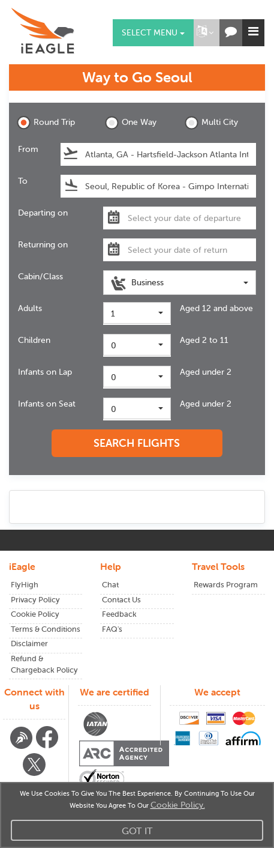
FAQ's (112, 629)
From (28, 149)
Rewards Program (226, 585)
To (23, 180)
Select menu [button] (153, 32)
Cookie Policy (35, 614)
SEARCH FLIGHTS (137, 443)
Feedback (119, 614)
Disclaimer (29, 643)
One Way (130, 123)
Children (34, 340)
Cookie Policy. (177, 804)
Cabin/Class (40, 276)
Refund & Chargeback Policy (44, 664)
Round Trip (46, 123)
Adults (30, 308)
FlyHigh (24, 585)
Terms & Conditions (45, 629)
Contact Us (121, 600)
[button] (205, 32)
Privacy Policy (35, 600)
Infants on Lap (45, 371)
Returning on (43, 244)
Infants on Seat (47, 403)
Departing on (43, 212)
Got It (137, 831)
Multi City (211, 123)
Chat (110, 585)
